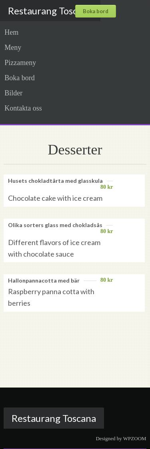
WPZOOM (134, 438)
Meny (12, 47)
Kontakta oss (23, 108)
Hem (11, 32)
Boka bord (19, 78)
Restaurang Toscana (50, 10)
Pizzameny (20, 63)
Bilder (13, 93)
